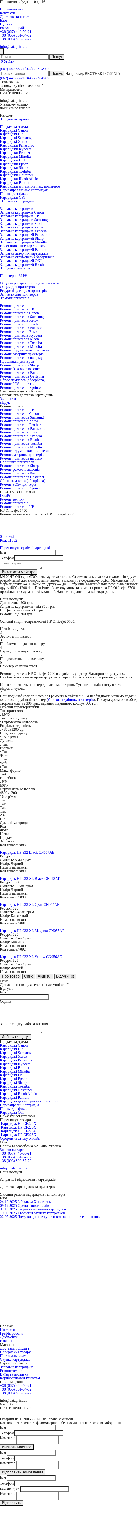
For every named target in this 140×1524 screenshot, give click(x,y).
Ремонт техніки (12, 499)
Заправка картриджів (16, 209)
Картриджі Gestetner (16, 1093)
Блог (3, 20)
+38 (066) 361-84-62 (15, 35)
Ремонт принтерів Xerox (19, 320)
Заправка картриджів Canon (22, 212)
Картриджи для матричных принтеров (30, 186)
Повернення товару (15, 1355)
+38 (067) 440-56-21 (15, 32)
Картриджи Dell (12, 160)
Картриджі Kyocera (15, 1067)
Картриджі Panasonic (16, 1063)
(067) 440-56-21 (12, 69)
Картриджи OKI (12, 197)
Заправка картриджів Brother (23, 223)
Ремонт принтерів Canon (19, 313)
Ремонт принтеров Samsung (22, 317)
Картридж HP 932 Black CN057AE (27, 854)
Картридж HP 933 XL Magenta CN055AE (32, 932)
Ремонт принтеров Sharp (19, 365)
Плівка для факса (13, 1111)
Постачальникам (13, 1358)
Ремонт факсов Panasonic (20, 369)
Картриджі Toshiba (15, 1089)
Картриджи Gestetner (16, 175)
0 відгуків (7, 537)
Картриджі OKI (12, 1115)
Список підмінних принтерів (71, 701)
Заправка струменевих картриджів (27, 257)
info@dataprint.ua (13, 46)
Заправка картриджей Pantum (23, 250)
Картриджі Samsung (16, 138)
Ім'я (3, 552)
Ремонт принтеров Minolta (21, 346)
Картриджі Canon (14, 130)
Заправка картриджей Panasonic (25, 235)
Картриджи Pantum (15, 182)
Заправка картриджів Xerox (21, 227)
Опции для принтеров (17, 287)
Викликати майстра (18, 573)
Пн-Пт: (5, 93)
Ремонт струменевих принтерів (24, 350)
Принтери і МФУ (13, 276)
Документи (9, 1340)
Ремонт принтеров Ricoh (19, 339)
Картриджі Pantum (14, 1100)
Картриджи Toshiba (15, 171)
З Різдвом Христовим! (35, 1205)
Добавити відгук (15, 1040)
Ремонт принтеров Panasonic (22, 328)
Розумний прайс (12, 28)
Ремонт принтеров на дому (21, 358)
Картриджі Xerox (13, 141)
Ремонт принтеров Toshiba (21, 343)
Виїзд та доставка (14, 1377)
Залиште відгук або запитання (24, 1025)
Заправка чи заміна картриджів (42, 1212)
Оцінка (5, 1003)
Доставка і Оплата (14, 1351)
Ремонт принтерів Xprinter (21, 387)
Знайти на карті (12, 1152)
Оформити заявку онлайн (20, 1141)
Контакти (7, 13)
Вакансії (6, 1344)
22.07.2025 (8, 1219)
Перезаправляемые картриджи (24, 190)
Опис (28, 978)
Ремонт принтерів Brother (20, 324)
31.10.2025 (8, 1212)
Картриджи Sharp (14, 168)
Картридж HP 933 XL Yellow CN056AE (31, 958)
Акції (45, 978)
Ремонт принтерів (14, 305)
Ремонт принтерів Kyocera (21, 335)
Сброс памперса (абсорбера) (22, 380)
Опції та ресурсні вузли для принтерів (30, 283)
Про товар (11, 978)
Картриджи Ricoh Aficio (19, 179)
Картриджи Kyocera (16, 149)
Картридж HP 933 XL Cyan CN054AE (29, 906)
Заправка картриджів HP (19, 216)
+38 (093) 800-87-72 (15, 39)
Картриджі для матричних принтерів (29, 1104)
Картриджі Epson (13, 1082)
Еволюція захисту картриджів (41, 1216)
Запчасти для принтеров (19, 294)
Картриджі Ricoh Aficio (18, 1096)
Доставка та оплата (15, 17)
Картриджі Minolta (15, 1074)
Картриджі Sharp (13, 1085)
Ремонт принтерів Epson (19, 332)
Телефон (7, 558)
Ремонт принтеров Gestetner (22, 376)
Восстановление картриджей (23, 246)
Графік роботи (11, 1336)
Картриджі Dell (12, 1078)
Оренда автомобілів (33, 1208)
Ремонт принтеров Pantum (21, 373)
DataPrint (7, 496)
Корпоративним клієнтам (20, 1381)
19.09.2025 (8, 1216)
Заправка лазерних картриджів (24, 253)
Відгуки (6, 24)
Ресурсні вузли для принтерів (23, 291)
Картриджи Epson (14, 164)
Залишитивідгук (8, 400)
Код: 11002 (8, 540)
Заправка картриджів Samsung (24, 220)
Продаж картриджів (16, 127)
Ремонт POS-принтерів (18, 384)
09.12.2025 (8, 1208)
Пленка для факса (14, 194)
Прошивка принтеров (17, 361)
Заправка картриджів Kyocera (23, 231)
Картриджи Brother (15, 153)
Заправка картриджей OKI (21, 261)
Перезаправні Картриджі (19, 1108)
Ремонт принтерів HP (17, 309)
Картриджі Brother (14, 1070)
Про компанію (11, 9)
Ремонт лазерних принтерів (22, 354)
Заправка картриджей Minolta (23, 242)
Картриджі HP (11, 134)
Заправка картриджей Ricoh (22, 264)
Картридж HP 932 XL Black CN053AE (30, 880)
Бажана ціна (9, 1495)
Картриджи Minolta (15, 156)
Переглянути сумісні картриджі (25, 548)
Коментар (7, 1440)
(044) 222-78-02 (36, 69)
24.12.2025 (8, 1205)
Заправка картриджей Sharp (22, 238)
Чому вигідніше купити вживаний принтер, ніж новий (61, 1219)
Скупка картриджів (15, 1362)
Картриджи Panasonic (17, 145)
